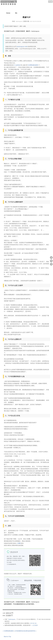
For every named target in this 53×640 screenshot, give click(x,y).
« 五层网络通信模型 (8, 631)
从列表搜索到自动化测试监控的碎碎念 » (26, 631)
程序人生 (9, 613)
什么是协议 (17, 65)
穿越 (50, 2)
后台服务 (9, 615)
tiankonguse (11, 619)
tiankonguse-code (22, 46)
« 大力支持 (35, 625)
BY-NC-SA (33, 623)
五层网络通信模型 (33, 65)
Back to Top (7, 636)
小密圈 (19, 543)
